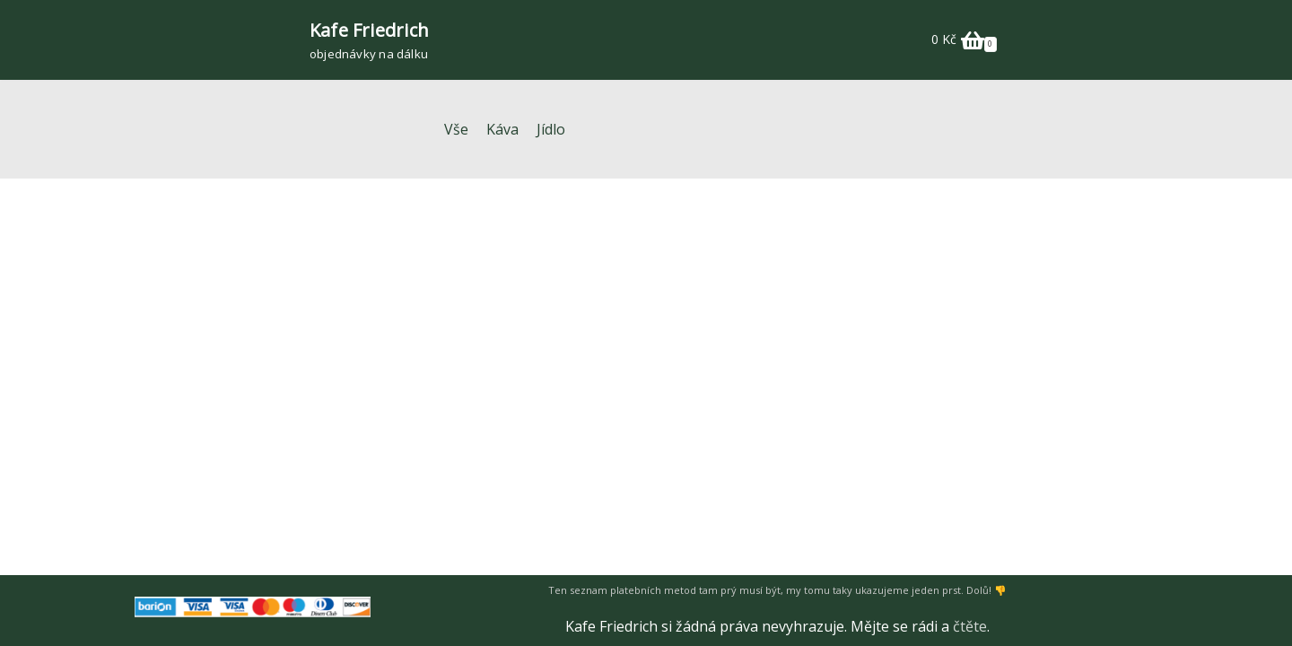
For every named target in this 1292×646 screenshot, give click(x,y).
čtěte (970, 626)
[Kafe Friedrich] (369, 40)
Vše (456, 129)
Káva (502, 129)
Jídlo (551, 129)
